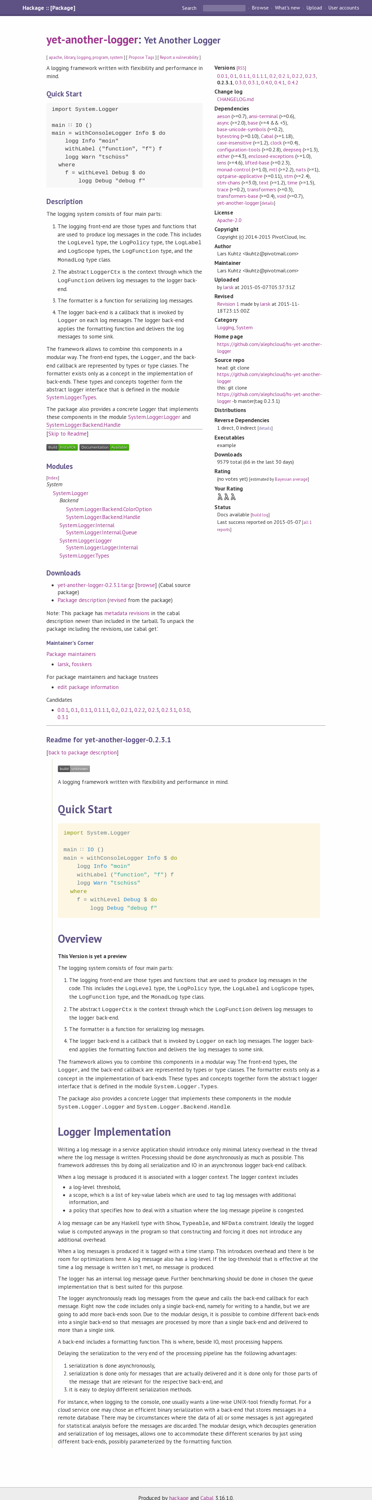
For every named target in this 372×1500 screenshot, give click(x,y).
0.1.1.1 (101, 705)
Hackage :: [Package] (49, 8)
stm (288, 176)
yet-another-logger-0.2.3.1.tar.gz (96, 580)
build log (260, 515)
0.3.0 (184, 705)
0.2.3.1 (168, 705)
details (268, 203)
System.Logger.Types (71, 392)
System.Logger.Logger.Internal (102, 542)
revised (117, 595)
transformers (261, 189)
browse (146, 580)
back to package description (82, 747)
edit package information (88, 682)
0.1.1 (86, 705)
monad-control (233, 169)
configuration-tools (239, 149)
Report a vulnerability (179, 57)
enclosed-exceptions (271, 156)
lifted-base (257, 162)
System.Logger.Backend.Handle (83, 420)
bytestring (228, 136)
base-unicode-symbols (241, 129)
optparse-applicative (239, 176)
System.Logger (70, 488)
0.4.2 (293, 82)
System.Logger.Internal (86, 520)
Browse (260, 8)
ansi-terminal (263, 116)
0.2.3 (153, 705)
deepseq (292, 149)
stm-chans (228, 182)
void (281, 196)
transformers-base (237, 196)
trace (222, 189)
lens (221, 162)
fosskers (82, 659)
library (69, 57)
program (100, 57)
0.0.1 (63, 705)
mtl (273, 169)
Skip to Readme (67, 429)
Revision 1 (228, 304)
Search (190, 8)
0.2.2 (139, 705)
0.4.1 (279, 82)
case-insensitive (234, 142)
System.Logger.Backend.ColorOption (109, 504)
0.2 (114, 705)
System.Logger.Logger (154, 412)
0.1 (74, 705)
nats (301, 169)
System (244, 327)
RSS (241, 68)
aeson (223, 116)
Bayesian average (291, 479)
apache (55, 57)
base (253, 122)
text (264, 182)
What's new (287, 8)
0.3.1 (63, 712)
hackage (179, 1488)
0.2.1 (126, 705)
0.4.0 (266, 82)
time (292, 182)
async (223, 122)
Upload (314, 8)
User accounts (343, 8)
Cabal (267, 136)
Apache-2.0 (229, 220)
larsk (63, 659)
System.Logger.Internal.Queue (101, 527)
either (223, 156)
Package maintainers (70, 649)
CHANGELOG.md (235, 99)
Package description (82, 595)
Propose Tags (141, 57)
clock (276, 142)
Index (53, 473)
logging (84, 57)
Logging (225, 327)
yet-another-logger (92, 39)
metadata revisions (126, 608)
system (116, 57)
